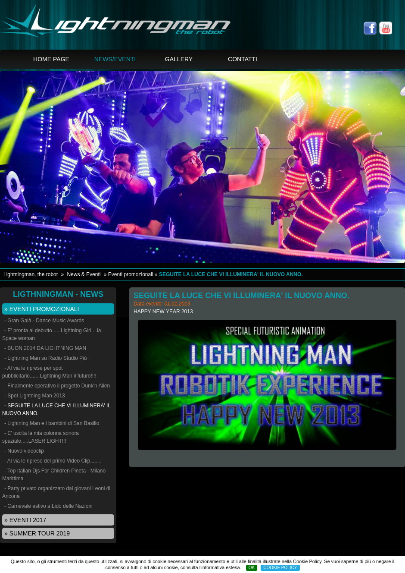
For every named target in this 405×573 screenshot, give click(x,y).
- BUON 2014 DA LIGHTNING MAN (45, 348)
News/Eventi (115, 59)
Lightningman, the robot (30, 274)
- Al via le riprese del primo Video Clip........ (53, 461)
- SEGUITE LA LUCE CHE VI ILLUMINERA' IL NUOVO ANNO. (56, 409)
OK (252, 567)
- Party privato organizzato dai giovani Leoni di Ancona (56, 492)
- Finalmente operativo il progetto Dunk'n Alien (57, 386)
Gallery (179, 59)
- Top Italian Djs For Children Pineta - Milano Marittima (54, 475)
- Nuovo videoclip (24, 451)
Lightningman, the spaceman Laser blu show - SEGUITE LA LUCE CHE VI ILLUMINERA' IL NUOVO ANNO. (128, 25)
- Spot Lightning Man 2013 (34, 396)
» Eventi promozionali (41, 308)
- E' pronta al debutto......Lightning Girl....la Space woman (51, 334)
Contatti (242, 59)
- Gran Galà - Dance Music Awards (44, 321)
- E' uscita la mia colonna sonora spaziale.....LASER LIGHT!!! (40, 437)
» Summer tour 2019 (37, 533)
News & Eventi (83, 274)
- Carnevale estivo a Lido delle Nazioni (48, 506)
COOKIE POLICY (280, 567)
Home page (51, 59)
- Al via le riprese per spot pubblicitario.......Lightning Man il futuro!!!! (49, 372)
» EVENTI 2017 (25, 519)
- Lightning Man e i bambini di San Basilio (51, 423)
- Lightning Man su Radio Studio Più (45, 358)
